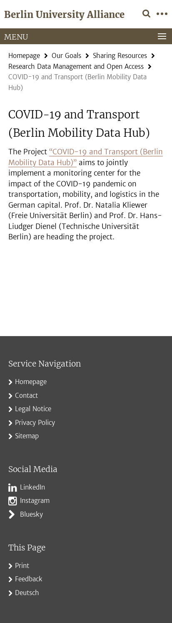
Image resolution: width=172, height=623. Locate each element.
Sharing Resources (120, 56)
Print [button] (22, 566)
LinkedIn (32, 487)
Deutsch (27, 593)
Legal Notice (33, 409)
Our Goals (66, 56)
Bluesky (31, 514)
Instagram (35, 501)
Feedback (28, 579)
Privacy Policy (35, 423)
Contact (26, 395)
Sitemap (27, 436)
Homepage (24, 56)
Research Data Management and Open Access (76, 66)
